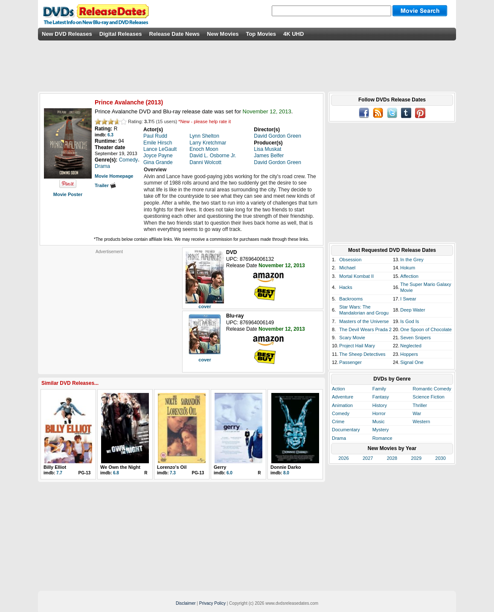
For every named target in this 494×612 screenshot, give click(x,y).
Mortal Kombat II (356, 276)
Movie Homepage (114, 176)
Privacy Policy (212, 603)
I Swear (408, 298)
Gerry (220, 467)
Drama (339, 438)
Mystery (380, 429)
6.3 (110, 135)
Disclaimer (186, 603)
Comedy (340, 413)
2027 (368, 458)
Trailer (105, 185)
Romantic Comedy (432, 388)
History (379, 405)
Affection (409, 276)
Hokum (407, 267)
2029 (416, 458)
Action (338, 388)
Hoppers (409, 354)
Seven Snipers (415, 337)
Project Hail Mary (357, 345)
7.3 (173, 473)
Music (378, 421)
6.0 (229, 473)
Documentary (346, 429)
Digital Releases (120, 34)
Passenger (350, 362)
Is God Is (409, 321)
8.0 (286, 473)
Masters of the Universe (364, 321)
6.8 (116, 473)
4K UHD (293, 34)
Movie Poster (67, 194)
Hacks (345, 287)
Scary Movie (352, 337)
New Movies (222, 34)
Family (379, 388)
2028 (392, 458)
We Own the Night (120, 467)
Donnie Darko (285, 467)
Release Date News (174, 34)
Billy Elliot (55, 467)
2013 (154, 102)
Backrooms (351, 298)
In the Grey (411, 259)
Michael (347, 267)
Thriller (420, 405)
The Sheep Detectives (362, 354)
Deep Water (412, 309)
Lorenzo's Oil (171, 467)
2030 (440, 458)
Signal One (411, 362)
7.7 (59, 473)
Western (421, 421)
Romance (382, 438)
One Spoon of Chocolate (425, 329)
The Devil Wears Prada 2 (365, 329)
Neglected (410, 345)
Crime (338, 421)
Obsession (350, 259)
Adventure (342, 396)
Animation (342, 405)
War (417, 413)
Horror (379, 413)
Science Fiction (429, 396)
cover (204, 306)
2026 (343, 458)
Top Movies (261, 34)
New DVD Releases (67, 34)
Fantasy (380, 396)
